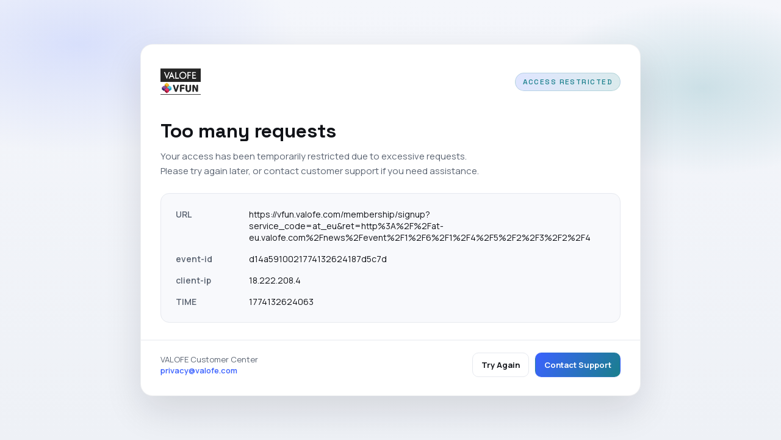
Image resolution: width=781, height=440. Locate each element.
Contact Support (577, 364)
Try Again (500, 364)
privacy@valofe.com (198, 370)
